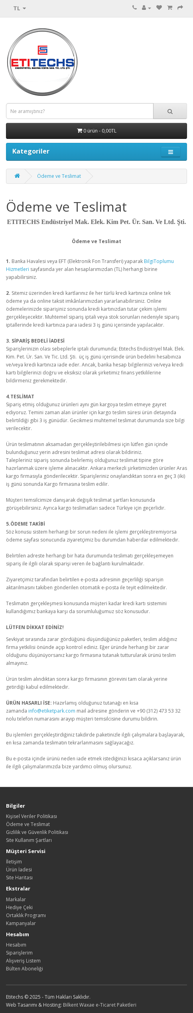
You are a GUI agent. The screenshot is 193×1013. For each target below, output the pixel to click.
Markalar (16, 899)
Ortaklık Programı (26, 915)
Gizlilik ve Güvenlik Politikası (37, 832)
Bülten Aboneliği (24, 968)
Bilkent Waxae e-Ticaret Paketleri (99, 1004)
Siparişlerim (19, 952)
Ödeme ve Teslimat (59, 176)
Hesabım (16, 944)
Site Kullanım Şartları (29, 840)
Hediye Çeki (19, 907)
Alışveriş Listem (23, 960)
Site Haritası (19, 877)
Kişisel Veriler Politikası (31, 816)
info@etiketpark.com (51, 710)
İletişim (14, 861)
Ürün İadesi (19, 869)
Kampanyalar (21, 923)
